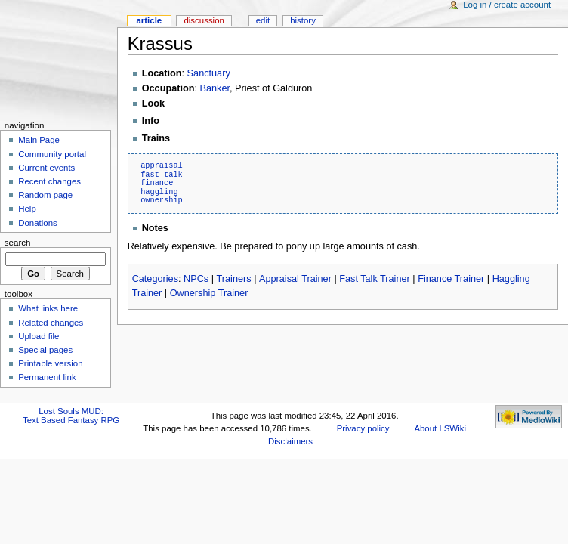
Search (18, 242)
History (303, 20)
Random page (45, 194)
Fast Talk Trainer (374, 279)
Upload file (38, 336)
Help (27, 208)
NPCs (196, 279)
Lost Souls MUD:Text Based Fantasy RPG (71, 415)
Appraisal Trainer (295, 279)
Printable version (50, 363)
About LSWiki (440, 428)
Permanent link (47, 377)
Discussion (204, 20)
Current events (46, 167)
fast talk (161, 174)
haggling (159, 192)
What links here (48, 308)
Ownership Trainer (209, 293)
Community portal (52, 154)
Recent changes (49, 181)
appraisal (161, 165)
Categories (155, 279)
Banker (215, 88)
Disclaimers (290, 441)
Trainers (234, 279)
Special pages (45, 349)
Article (149, 20)
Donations (37, 222)
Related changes (50, 322)
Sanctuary (208, 73)
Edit (263, 20)
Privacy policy (363, 428)
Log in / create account (507, 4)
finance (156, 183)
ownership (161, 200)
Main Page (39, 139)
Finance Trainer (451, 279)
